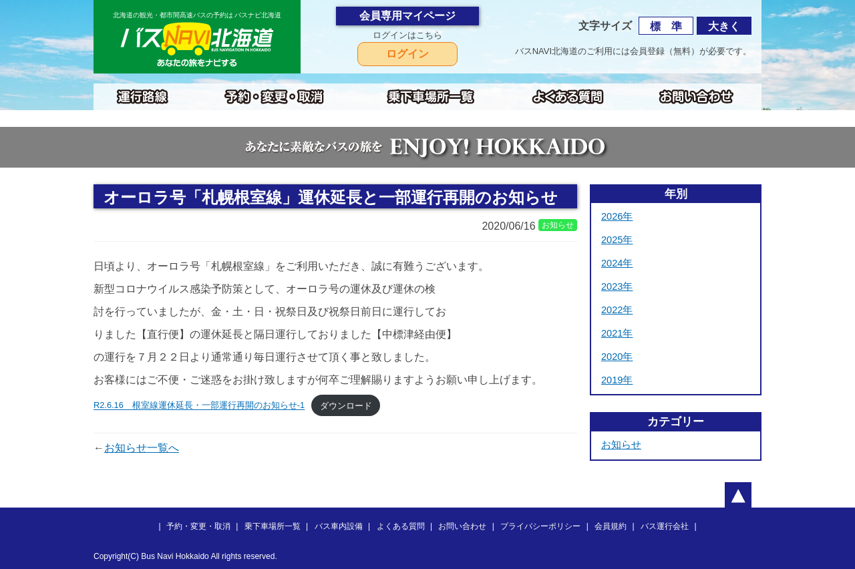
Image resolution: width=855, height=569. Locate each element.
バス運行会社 (665, 526)
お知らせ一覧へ (141, 447)
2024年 (617, 263)
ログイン (407, 53)
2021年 (617, 333)
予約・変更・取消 (198, 526)
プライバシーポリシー (540, 526)
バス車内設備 (339, 526)
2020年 (617, 356)
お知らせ (621, 444)
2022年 (617, 310)
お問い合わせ (462, 526)
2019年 (617, 380)
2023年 (617, 286)
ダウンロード (346, 406)
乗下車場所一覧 (272, 526)
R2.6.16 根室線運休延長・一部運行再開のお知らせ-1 (199, 406)
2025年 (617, 239)
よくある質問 (401, 526)
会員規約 (610, 526)
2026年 (617, 216)
